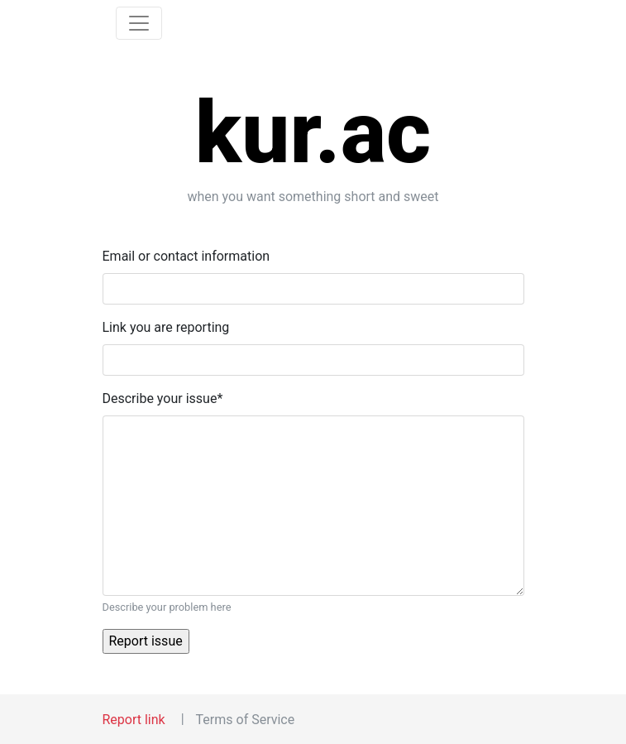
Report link (134, 719)
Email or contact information (186, 256)
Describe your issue (163, 398)
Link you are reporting (166, 327)
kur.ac (313, 133)
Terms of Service (245, 719)
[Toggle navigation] (139, 23)
